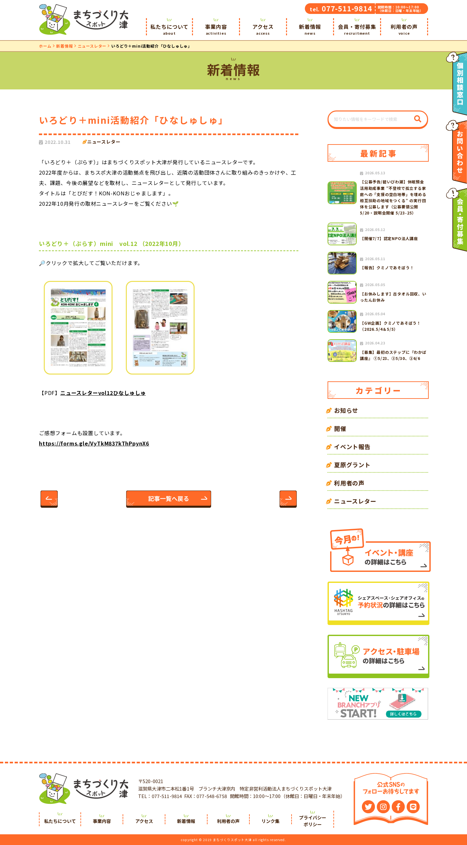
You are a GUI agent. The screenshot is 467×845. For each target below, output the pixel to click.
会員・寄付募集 (357, 29)
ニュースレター (92, 46)
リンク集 (270, 821)
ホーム (45, 46)
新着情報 (310, 29)
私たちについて (169, 29)
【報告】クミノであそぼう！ (387, 267)
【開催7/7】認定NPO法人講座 (389, 238)
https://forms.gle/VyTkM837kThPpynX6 (94, 443)
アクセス (263, 29)
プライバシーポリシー (312, 821)
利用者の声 (404, 29)
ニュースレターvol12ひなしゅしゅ (103, 393)
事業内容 (216, 29)
